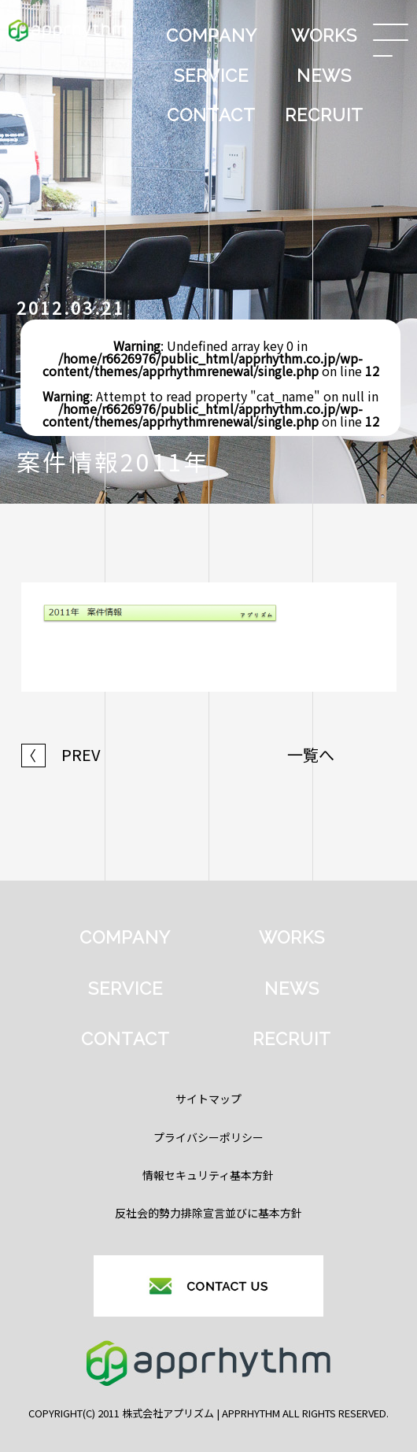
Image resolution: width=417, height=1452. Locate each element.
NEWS (324, 75)
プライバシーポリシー (208, 1137)
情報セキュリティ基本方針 (208, 1175)
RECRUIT (324, 115)
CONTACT (211, 115)
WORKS (324, 35)
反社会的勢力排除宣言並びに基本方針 (208, 1213)
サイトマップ (208, 1099)
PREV (61, 755)
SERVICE (211, 75)
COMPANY (211, 35)
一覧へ (310, 755)
